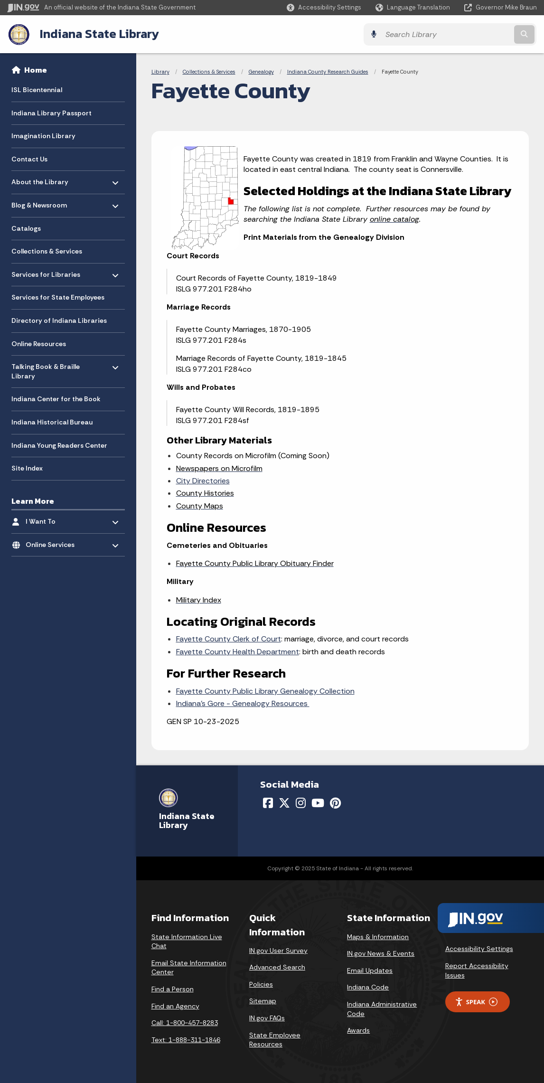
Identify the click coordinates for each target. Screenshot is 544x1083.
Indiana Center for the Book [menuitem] (56, 399)
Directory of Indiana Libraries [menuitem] (59, 320)
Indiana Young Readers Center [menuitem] (59, 445)
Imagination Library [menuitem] (43, 136)
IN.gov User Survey (278, 950)
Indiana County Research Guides (327, 71)
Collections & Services (209, 71)
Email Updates (370, 970)
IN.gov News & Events (380, 953)
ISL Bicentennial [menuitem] (36, 89)
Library (160, 71)
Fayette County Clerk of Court (228, 638)
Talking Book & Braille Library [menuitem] (45, 369)
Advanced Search (277, 966)
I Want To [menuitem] (53, 518)
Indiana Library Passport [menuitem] (51, 112)
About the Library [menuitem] (39, 179)
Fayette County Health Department (237, 651)
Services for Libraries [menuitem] (45, 271)
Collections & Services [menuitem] (46, 251)
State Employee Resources (274, 1039)
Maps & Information (378, 936)
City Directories (203, 480)
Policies (261, 983)
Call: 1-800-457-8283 (184, 1022)
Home (35, 69)
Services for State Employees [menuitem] (57, 297)
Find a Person (172, 988)
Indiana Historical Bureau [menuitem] (52, 421)
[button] (324, 7)
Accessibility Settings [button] (479, 948)
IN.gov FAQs (267, 1017)
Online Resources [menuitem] (38, 343)
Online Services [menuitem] (53, 542)
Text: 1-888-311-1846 (185, 1039)
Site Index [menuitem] (27, 467)
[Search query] (472, 34)
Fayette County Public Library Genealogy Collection (265, 691)
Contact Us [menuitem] (29, 158)
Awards (358, 1030)
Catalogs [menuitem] (26, 228)
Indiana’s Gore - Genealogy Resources (243, 703)
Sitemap (262, 1000)
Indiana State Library (98, 34)
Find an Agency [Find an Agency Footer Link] (175, 1005)
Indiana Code (368, 986)
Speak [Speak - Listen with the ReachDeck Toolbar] (476, 1001)
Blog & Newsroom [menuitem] (39, 202)
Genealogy (261, 71)
